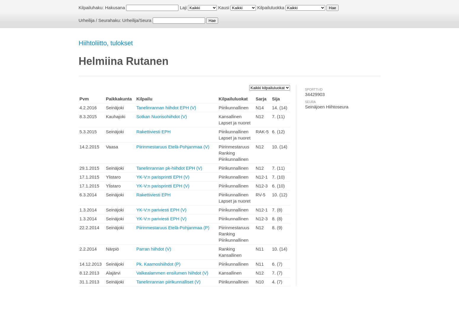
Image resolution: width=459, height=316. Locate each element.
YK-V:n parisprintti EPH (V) (163, 176)
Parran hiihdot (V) (153, 248)
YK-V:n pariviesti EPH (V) (161, 209)
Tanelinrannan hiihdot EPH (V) (166, 107)
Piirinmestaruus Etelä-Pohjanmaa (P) (173, 227)
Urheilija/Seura (136, 20)
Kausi (223, 7)
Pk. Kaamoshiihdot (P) (158, 264)
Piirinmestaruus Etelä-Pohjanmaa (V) (173, 146)
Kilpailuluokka (270, 7)
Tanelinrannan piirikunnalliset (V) (168, 281)
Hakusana (115, 7)
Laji (183, 7)
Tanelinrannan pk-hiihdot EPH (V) (169, 168)
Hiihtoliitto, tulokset (106, 43)
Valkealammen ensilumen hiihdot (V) (172, 272)
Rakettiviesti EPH (153, 131)
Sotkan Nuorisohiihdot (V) (161, 116)
